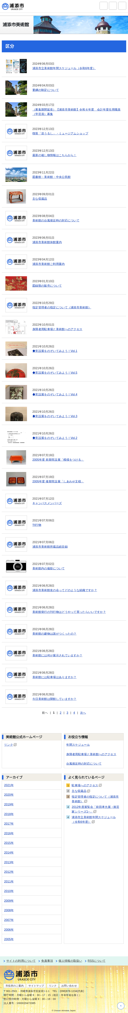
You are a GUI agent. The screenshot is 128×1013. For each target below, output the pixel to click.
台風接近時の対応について (84, 763)
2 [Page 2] (60, 712)
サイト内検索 (103, 6)
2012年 (9, 871)
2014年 (9, 852)
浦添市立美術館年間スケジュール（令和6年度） (94, 819)
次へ (83, 712)
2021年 (9, 785)
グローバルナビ (122, 6)
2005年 (9, 939)
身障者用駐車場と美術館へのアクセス (91, 754)
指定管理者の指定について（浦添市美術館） (95, 799)
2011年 (9, 881)
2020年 (9, 794)
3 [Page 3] (67, 712)
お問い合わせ (69, 985)
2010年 (9, 891)
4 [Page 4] (74, 712)
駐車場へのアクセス (87, 785)
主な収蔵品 (81, 790)
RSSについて (96, 960)
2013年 (9, 862)
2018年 (9, 814)
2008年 (9, 910)
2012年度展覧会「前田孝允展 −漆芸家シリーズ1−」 (95, 809)
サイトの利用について (21, 960)
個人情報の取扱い (70, 960)
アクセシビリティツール (113, 6)
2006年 (9, 929)
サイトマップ (36, 985)
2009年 (9, 900)
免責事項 (47, 960)
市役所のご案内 (15, 985)
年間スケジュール (78, 744)
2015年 (9, 842)
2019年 (9, 804)
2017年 (9, 823)
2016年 (9, 833)
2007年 (9, 920)
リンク (10, 744)
